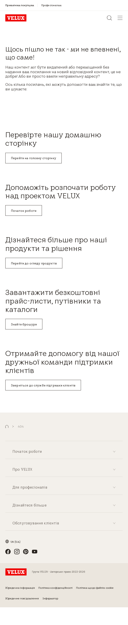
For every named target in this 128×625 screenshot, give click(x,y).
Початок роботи (23, 211)
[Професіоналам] (51, 5)
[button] (6, 426)
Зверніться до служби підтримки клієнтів (43, 385)
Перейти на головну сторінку (33, 158)
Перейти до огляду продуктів (34, 263)
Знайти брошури (24, 324)
